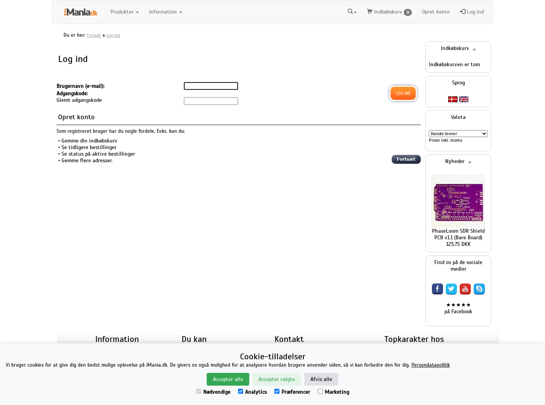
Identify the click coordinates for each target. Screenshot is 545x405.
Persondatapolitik (430, 365)
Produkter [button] (124, 12)
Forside (94, 35)
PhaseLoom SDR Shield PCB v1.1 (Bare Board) (458, 234)
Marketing (333, 392)
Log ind (472, 12)
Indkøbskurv (389, 12)
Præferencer (292, 392)
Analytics (252, 392)
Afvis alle (321, 379)
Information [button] (165, 12)
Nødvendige (213, 392)
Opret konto (436, 12)
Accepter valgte (277, 379)
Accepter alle (228, 379)
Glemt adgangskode (79, 100)
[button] (352, 12)
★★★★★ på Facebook (458, 308)
